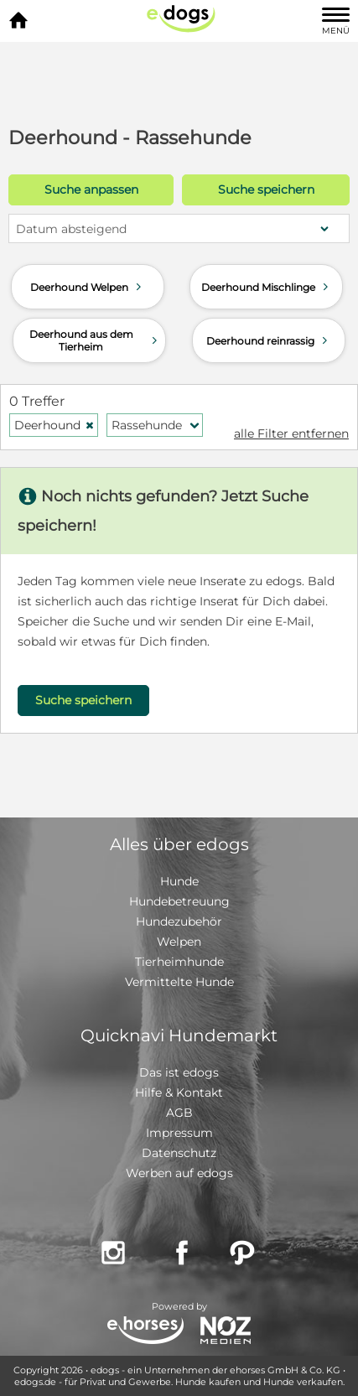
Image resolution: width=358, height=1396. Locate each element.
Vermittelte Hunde (179, 981)
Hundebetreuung (179, 901)
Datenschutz (179, 1152)
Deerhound (54, 425)
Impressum (179, 1132)
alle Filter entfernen (291, 433)
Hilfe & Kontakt (179, 1092)
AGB (179, 1112)
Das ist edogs (179, 1072)
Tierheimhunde (179, 961)
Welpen (179, 941)
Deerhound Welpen (87, 286)
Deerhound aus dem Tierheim (95, 340)
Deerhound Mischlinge (266, 286)
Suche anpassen (91, 189)
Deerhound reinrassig (268, 340)
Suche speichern (266, 189)
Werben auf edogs (179, 1173)
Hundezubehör (179, 921)
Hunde (179, 881)
